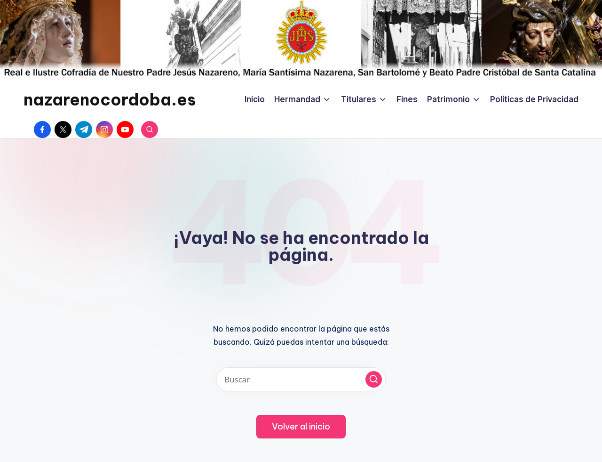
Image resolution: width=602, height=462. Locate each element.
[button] (373, 379)
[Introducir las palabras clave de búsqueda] (301, 379)
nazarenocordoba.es (110, 99)
